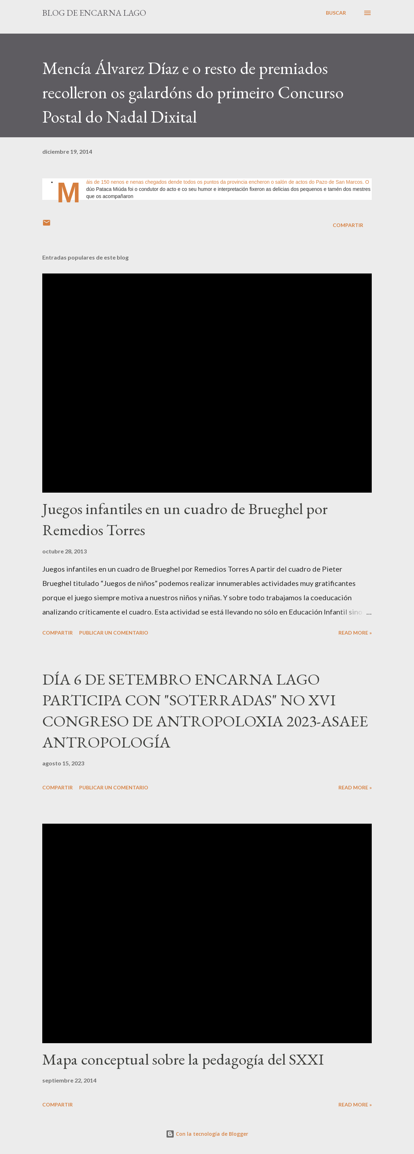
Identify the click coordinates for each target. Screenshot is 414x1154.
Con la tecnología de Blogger (207, 1133)
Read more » (355, 633)
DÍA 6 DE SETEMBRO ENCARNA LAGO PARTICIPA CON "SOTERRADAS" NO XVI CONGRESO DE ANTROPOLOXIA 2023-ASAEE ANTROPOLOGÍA (205, 710)
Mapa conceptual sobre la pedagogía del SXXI (183, 1059)
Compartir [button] (348, 225)
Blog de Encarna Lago (94, 12)
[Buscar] (336, 13)
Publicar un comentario (113, 633)
